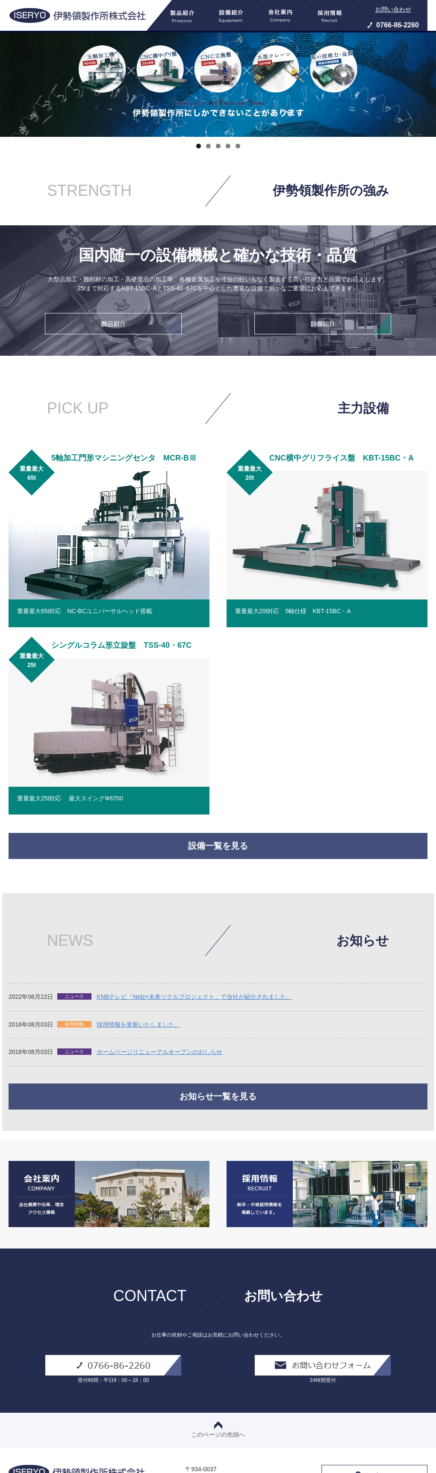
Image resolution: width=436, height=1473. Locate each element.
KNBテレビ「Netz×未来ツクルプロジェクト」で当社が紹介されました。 (194, 996)
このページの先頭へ (218, 1429)
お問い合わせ (393, 9)
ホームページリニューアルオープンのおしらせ (159, 1051)
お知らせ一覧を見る (218, 1096)
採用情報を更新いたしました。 (138, 1024)
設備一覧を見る (218, 845)
